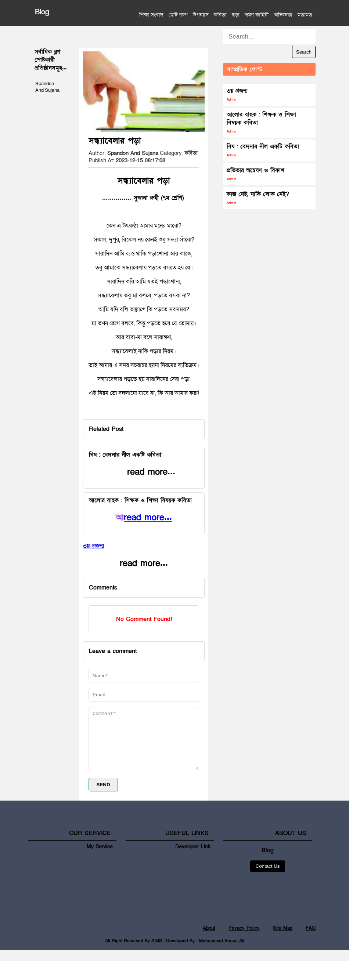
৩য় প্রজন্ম (237, 94)
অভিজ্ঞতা (283, 14)
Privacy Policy (244, 939)
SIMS (156, 952)
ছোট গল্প (178, 14)
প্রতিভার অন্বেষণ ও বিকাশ (255, 173)
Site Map (282, 939)
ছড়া (236, 14)
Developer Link (193, 857)
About (209, 939)
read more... (148, 517)
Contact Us (268, 877)
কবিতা (220, 14)
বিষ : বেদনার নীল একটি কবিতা (263, 149)
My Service (100, 857)
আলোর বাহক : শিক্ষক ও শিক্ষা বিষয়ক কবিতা (261, 122)
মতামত (305, 14)
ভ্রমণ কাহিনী (257, 14)
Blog (42, 12)
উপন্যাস (201, 14)
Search (304, 52)
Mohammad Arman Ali (221, 952)
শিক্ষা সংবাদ (151, 14)
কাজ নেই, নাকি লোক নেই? (258, 197)
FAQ (311, 939)
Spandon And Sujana (47, 87)
